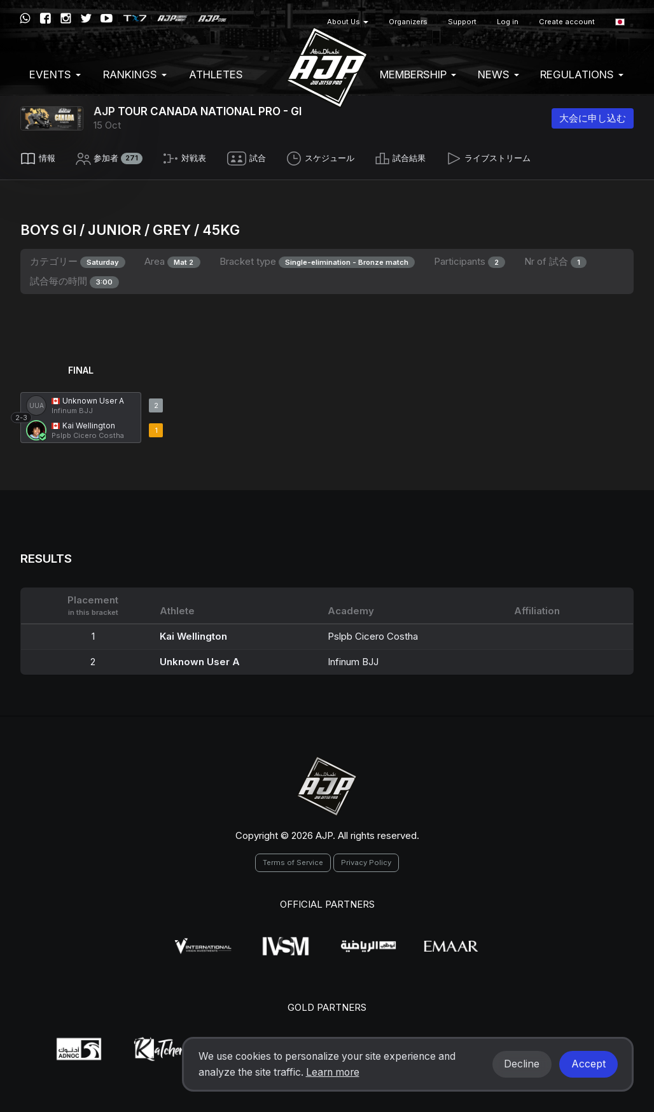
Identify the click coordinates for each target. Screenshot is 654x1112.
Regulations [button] (581, 74)
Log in (507, 21)
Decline (521, 1064)
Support (462, 21)
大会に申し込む (592, 118)
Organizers (408, 21)
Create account (567, 21)
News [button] (498, 74)
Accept (588, 1064)
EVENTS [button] (55, 74)
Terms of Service (293, 858)
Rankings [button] (135, 74)
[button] (620, 21)
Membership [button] (418, 74)
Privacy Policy (366, 858)
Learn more (332, 1072)
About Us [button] (347, 21)
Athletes (216, 74)
